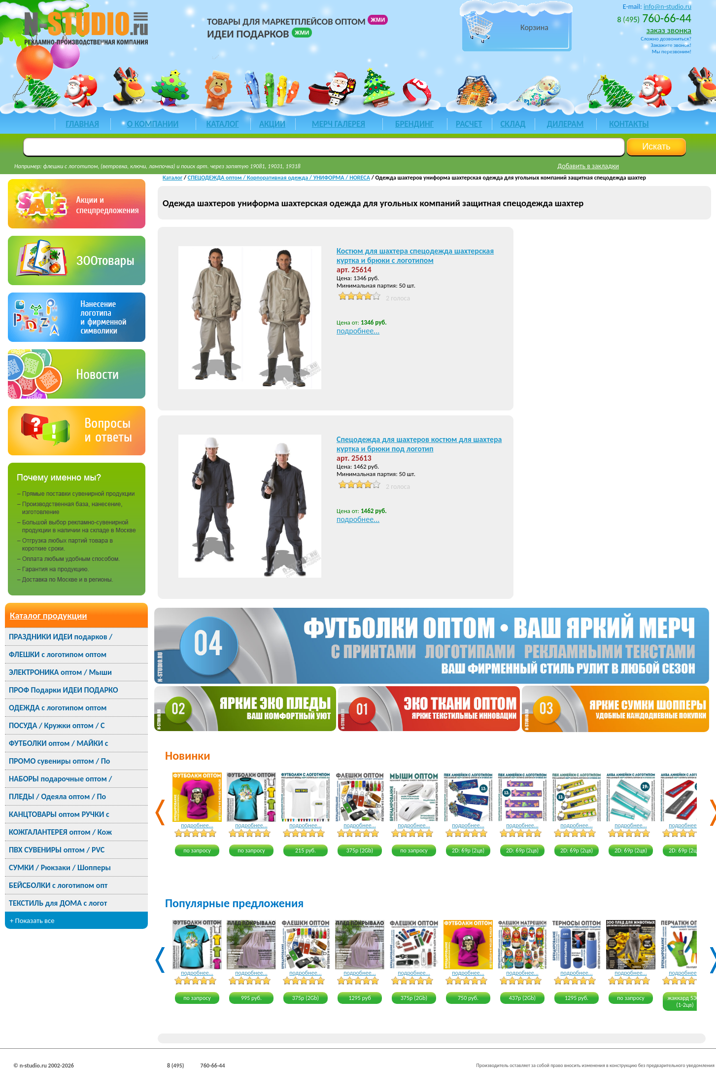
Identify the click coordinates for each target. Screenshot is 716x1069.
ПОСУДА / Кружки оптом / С (57, 725)
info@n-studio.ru (667, 6)
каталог (222, 124)
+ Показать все (32, 920)
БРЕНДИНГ (414, 124)
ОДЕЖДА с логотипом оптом (57, 707)
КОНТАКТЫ (628, 124)
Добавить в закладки (588, 166)
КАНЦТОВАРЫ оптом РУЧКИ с (59, 814)
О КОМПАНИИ (153, 124)
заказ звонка (669, 30)
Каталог (172, 177)
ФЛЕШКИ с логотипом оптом (57, 654)
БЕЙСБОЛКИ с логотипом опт (58, 885)
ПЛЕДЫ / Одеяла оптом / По (57, 796)
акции (272, 124)
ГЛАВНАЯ (82, 124)
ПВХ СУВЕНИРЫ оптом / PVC (56, 849)
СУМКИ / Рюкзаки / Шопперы (60, 867)
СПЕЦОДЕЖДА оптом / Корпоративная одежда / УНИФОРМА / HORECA (279, 177)
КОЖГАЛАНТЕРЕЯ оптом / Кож (60, 832)
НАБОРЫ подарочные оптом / (60, 778)
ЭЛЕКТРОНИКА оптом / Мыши (60, 672)
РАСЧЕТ (469, 124)
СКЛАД (512, 124)
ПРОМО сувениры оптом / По (59, 761)
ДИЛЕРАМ (565, 124)
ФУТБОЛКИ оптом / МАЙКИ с (58, 743)
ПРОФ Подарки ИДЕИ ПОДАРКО (63, 690)
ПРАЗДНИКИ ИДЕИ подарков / (60, 636)
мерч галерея (338, 124)
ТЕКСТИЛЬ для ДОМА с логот (58, 903)
